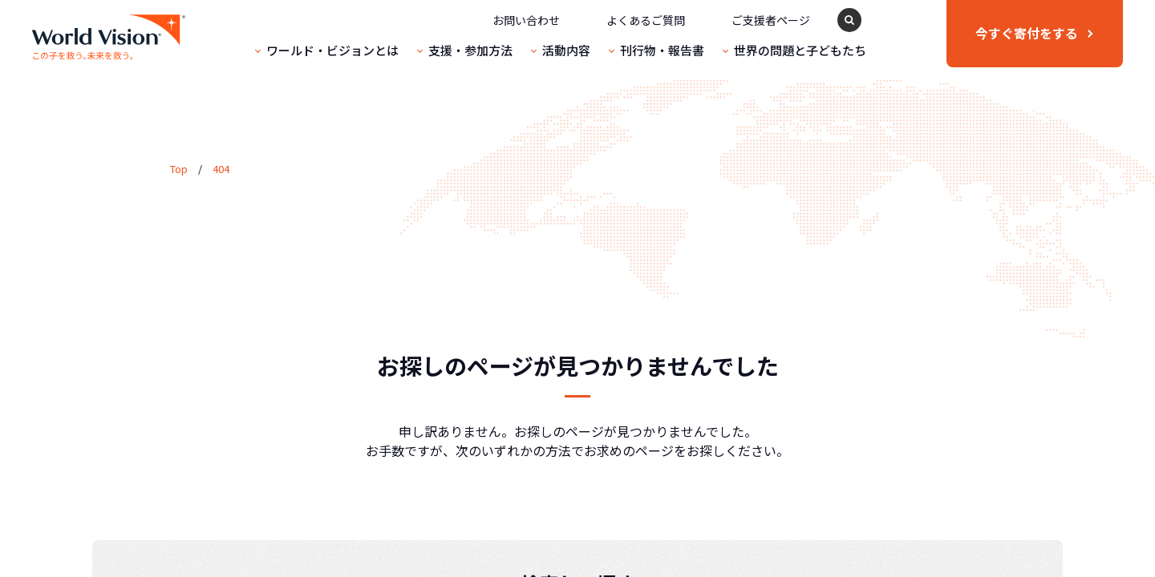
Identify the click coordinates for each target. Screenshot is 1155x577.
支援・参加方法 (470, 50)
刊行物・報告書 (662, 50)
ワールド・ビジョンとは (332, 50)
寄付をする (1026, 32)
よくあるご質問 (645, 20)
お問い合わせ (526, 20)
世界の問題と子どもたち (800, 50)
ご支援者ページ (771, 20)
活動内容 (566, 50)
